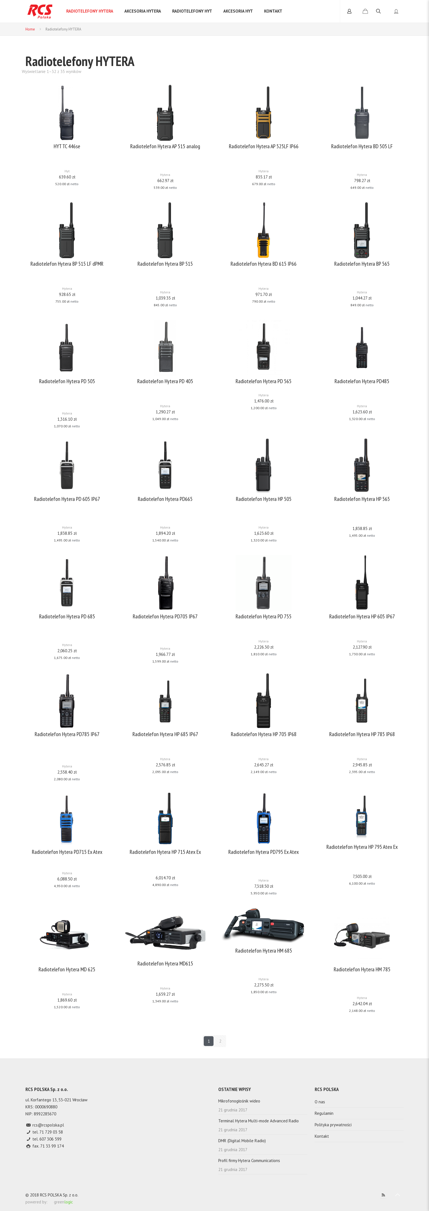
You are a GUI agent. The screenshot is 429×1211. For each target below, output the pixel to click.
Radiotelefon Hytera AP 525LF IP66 (263, 146)
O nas (320, 1101)
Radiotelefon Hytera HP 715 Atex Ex (165, 852)
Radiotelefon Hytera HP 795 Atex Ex (362, 847)
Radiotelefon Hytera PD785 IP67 (67, 734)
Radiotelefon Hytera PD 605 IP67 (67, 499)
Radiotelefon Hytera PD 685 (67, 616)
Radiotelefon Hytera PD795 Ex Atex (263, 852)
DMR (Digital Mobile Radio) (242, 1140)
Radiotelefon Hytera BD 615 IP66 (264, 264)
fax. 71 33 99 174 (47, 1146)
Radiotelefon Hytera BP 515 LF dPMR (66, 264)
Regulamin (324, 1113)
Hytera (165, 175)
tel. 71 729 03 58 (47, 1132)
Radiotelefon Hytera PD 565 (263, 381)
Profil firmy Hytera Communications (249, 1160)
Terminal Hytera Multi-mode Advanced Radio (258, 1120)
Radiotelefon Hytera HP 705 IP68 (264, 734)
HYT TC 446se (67, 146)
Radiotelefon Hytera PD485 (362, 381)
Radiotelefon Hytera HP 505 (263, 499)
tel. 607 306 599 (46, 1139)
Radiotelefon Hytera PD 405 (165, 381)
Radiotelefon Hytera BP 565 (362, 264)
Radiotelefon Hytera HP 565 (362, 499)
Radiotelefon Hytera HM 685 (263, 951)
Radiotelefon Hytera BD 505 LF (362, 146)
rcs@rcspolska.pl (47, 1125)
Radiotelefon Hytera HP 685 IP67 (165, 734)
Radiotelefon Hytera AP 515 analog (165, 146)
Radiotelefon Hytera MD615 (165, 964)
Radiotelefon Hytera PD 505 (67, 381)
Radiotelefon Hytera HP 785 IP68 (362, 734)
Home (30, 29)
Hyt (67, 171)
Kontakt (322, 1136)
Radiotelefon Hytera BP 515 (165, 264)
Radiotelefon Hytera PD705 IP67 (165, 616)
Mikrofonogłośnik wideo (239, 1101)
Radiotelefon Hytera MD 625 (67, 969)
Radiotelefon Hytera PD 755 (263, 616)
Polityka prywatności (333, 1124)
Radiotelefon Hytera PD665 (165, 499)
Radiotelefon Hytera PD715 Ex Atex (67, 852)
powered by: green (49, 1202)
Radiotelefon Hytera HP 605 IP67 (362, 616)
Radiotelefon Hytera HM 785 (362, 969)
